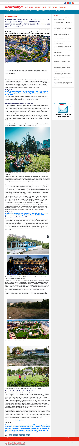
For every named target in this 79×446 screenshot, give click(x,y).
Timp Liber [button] (55, 7)
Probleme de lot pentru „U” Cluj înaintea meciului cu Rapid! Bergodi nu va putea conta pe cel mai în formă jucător (63, 84)
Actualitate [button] (37, 7)
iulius (17, 435)
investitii (14, 435)
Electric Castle (9, 12)
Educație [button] (31, 7)
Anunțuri (37, 10)
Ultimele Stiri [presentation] (55, 15)
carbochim (10, 435)
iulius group (28, 435)
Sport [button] (49, 7)
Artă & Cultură (57, 10)
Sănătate (8, 10)
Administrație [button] (62, 7)
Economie (25, 10)
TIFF (64, 10)
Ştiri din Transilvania (17, 10)
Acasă (26, 7)
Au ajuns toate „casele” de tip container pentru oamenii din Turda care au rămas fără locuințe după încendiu (62, 34)
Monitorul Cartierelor (11, 16)
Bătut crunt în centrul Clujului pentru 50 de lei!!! (63, 38)
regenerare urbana (22, 435)
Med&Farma (44, 10)
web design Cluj (70, 442)
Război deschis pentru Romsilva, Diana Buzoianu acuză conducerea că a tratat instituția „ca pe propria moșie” (62, 61)
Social (31, 10)
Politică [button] (44, 7)
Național (50, 10)
